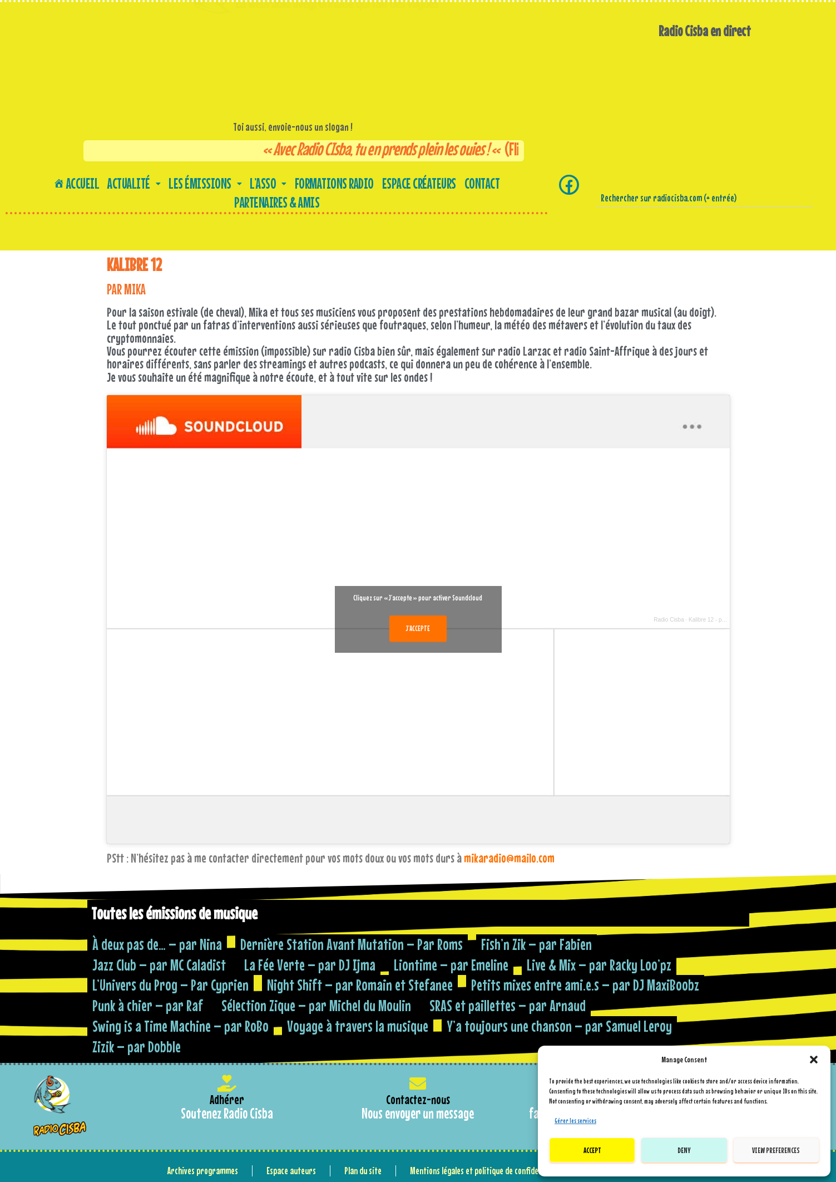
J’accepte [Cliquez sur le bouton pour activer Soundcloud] (418, 628)
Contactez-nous (418, 1099)
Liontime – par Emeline (451, 965)
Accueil (76, 183)
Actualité (133, 183)
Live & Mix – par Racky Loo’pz (599, 965)
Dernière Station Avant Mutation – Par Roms (351, 944)
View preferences (776, 1150)
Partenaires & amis (276, 202)
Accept (592, 1150)
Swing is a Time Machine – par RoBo (180, 1026)
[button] (813, 1059)
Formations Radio (334, 183)
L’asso (268, 183)
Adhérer (227, 1099)
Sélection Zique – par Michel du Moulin (316, 1005)
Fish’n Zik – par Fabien (536, 944)
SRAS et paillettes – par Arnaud (507, 1005)
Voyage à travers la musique (357, 1026)
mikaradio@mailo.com (509, 857)
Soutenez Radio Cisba (227, 1113)
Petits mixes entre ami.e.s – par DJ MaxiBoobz (585, 985)
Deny (684, 1150)
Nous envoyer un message (418, 1113)
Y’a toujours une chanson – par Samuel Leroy (559, 1026)
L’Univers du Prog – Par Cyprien (170, 985)
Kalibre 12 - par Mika (714, 620)
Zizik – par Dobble (136, 1046)
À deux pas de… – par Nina (157, 944)
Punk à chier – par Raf (147, 1005)
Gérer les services (575, 1121)
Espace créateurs (419, 183)
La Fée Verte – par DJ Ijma (309, 965)
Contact (482, 183)
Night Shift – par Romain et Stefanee (360, 985)
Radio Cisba (669, 620)
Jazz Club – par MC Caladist (159, 965)
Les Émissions (205, 183)
